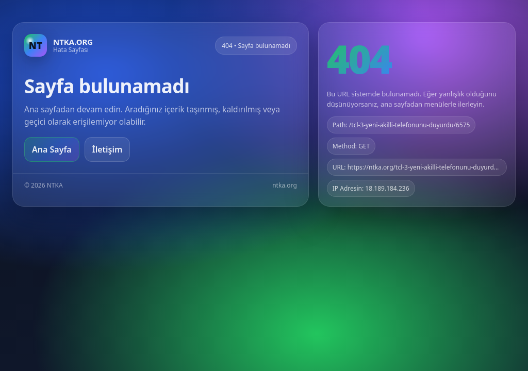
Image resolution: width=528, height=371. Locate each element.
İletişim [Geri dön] (107, 149)
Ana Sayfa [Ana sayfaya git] (52, 149)
